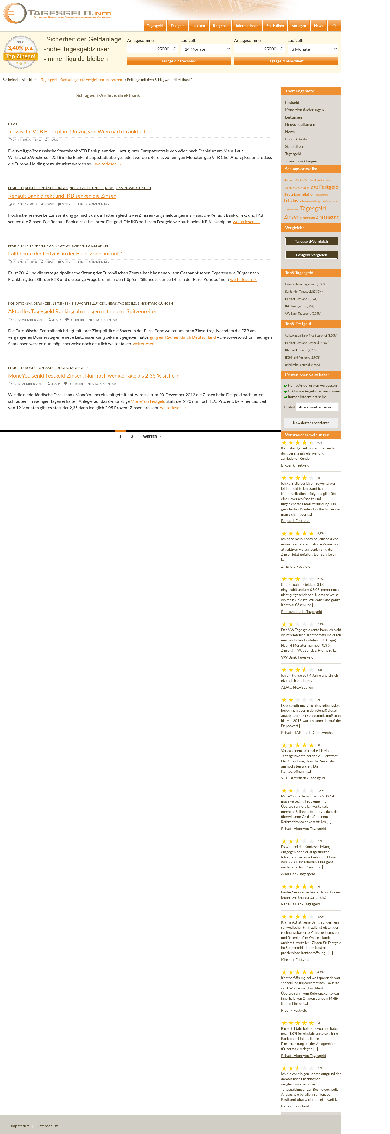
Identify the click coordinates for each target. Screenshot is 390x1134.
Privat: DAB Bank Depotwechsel (308, 732)
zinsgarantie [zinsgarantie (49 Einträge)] (307, 217)
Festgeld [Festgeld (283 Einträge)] (329, 187)
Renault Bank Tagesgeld (300, 904)
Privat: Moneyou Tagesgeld (303, 828)
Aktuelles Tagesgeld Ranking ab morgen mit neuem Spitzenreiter (82, 311)
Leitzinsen (34, 246)
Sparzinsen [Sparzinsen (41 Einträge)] (332, 201)
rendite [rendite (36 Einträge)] (313, 201)
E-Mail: (290, 407)
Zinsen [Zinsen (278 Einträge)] (292, 216)
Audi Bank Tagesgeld (298, 873)
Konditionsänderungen (46, 188)
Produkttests (296, 139)
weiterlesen (108, 163)
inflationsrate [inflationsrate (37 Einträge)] (322, 194)
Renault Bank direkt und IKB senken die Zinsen (62, 195)
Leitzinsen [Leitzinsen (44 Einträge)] (304, 201)
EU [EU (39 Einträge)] (308, 188)
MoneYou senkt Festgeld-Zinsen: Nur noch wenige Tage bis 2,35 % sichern (94, 375)
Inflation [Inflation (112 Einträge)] (308, 194)
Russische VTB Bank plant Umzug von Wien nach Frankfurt (76, 131)
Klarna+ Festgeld (295, 959)
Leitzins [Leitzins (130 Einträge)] (291, 200)
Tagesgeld (64, 246)
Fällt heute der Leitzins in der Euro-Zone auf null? (65, 253)
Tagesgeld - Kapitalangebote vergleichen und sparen (81, 80)
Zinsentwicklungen (133, 188)
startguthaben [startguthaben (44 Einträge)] (291, 209)
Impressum (20, 1125)
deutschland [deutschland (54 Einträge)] (324, 180)
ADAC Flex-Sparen (297, 687)
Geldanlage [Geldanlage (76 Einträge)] (292, 194)
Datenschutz (47, 1125)
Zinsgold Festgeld (296, 566)
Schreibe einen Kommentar (85, 204)
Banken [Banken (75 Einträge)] (289, 180)
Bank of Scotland (295, 1106)
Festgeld (16, 188)
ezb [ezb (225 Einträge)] (314, 187)
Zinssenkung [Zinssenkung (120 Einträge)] (327, 217)
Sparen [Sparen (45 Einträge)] (322, 201)
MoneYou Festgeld (148, 401)
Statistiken (294, 146)
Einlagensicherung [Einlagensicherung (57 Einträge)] (295, 187)
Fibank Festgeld (294, 1010)
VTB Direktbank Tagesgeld (303, 777)
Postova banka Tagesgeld (301, 611)
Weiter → (152, 436)
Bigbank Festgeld (295, 465)
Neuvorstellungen (87, 188)
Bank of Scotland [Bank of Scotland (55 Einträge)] (305, 180)
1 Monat (206, 49)
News (12, 124)
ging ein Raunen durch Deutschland (183, 337)
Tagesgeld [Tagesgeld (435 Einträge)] (313, 208)
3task (53, 140)
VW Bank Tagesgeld (297, 657)
